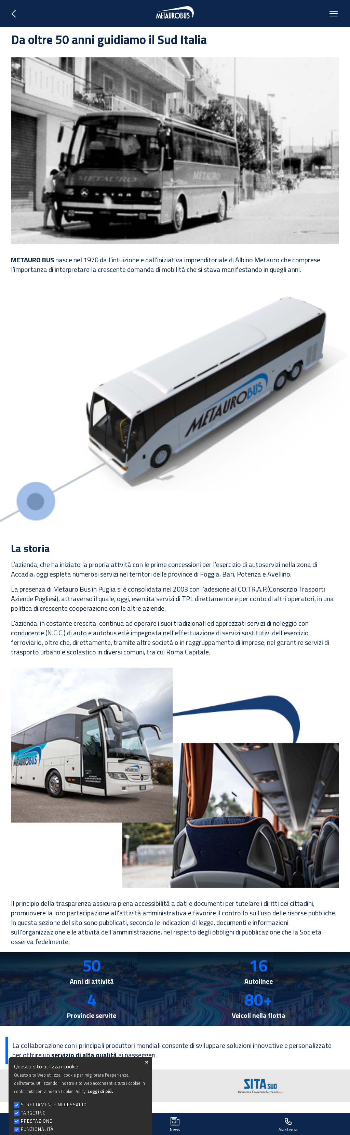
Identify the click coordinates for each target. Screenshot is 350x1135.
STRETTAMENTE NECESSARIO (54, 1125)
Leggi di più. (100, 1112)
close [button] (147, 1083)
